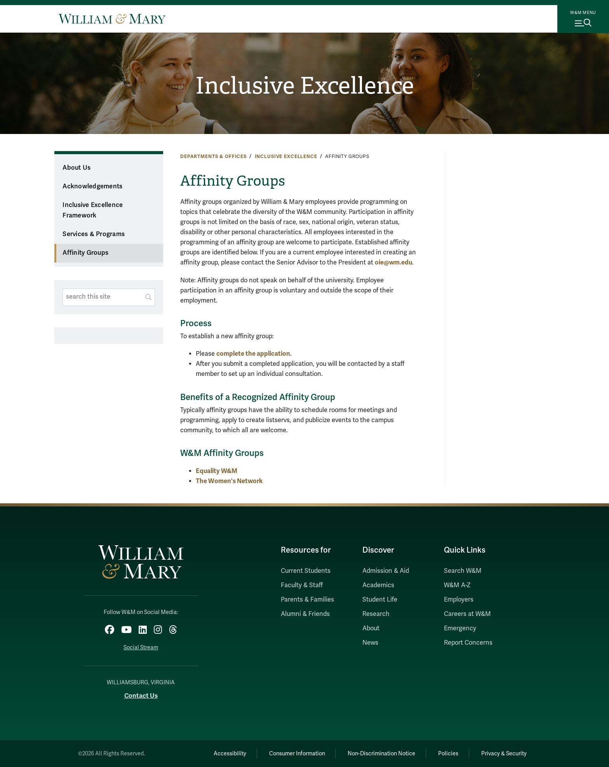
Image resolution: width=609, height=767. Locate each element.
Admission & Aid (385, 571)
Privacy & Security (504, 753)
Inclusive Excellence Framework (93, 210)
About (370, 628)
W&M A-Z (457, 585)
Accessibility (230, 753)
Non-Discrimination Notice (381, 753)
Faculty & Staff (302, 585)
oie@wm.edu (393, 262)
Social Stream (141, 647)
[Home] (112, 18)
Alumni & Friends (305, 614)
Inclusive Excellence (304, 86)
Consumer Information (297, 753)
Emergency (460, 628)
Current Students (306, 571)
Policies (448, 753)
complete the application (253, 354)
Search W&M (463, 571)
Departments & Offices (213, 156)
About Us (76, 168)
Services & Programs (94, 234)
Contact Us (141, 696)
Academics (378, 585)
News (370, 643)
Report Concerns (468, 643)
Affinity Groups (85, 253)
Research (376, 614)
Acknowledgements (92, 186)
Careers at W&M (467, 614)
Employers (458, 600)
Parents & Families (307, 600)
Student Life (379, 600)
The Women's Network (229, 481)
